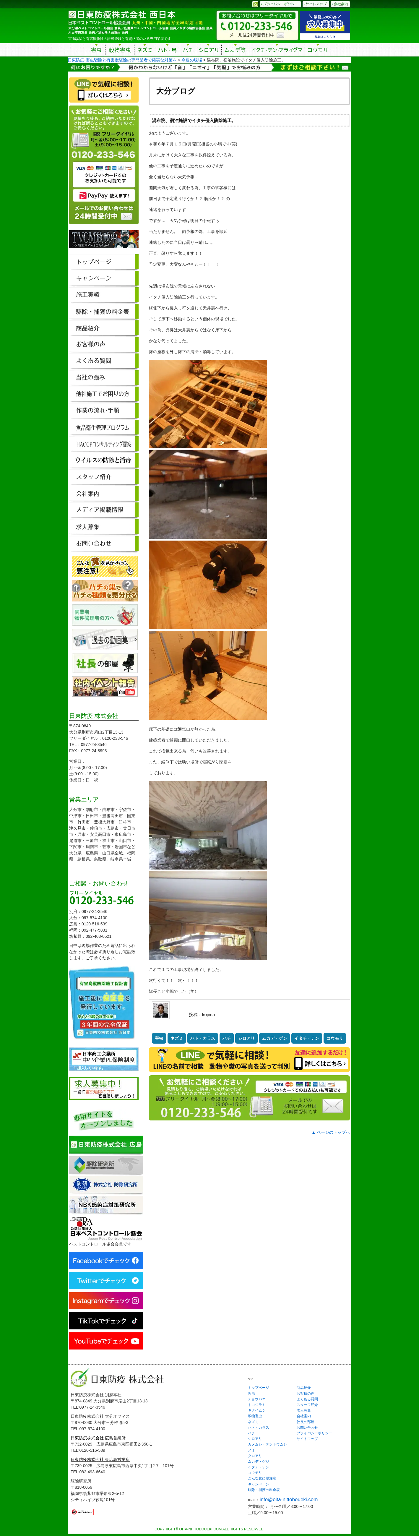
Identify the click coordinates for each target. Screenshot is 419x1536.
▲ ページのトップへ (330, 1132)
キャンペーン (258, 1484)
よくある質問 (307, 1399)
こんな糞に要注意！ (264, 1478)
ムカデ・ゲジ (274, 1038)
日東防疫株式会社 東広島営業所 (100, 1459)
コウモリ (318, 50)
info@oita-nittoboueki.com (289, 1499)
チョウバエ (257, 1399)
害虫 (96, 50)
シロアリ (208, 50)
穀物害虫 (119, 50)
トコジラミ (257, 1405)
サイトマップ (307, 1439)
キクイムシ (257, 1410)
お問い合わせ (307, 1427)
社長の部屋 (305, 1422)
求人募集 (304, 1410)
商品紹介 (304, 1388)
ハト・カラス (202, 1038)
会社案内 (304, 1416)
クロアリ (255, 1456)
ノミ (251, 1450)
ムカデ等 (235, 50)
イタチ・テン (277, 50)
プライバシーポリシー (314, 1433)
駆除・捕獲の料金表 (264, 1490)
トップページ (258, 1388)
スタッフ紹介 (307, 1405)
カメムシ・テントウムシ (267, 1444)
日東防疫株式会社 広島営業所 (98, 1438)
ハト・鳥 (167, 50)
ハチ (188, 50)
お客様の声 (305, 1393)
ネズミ (144, 50)
